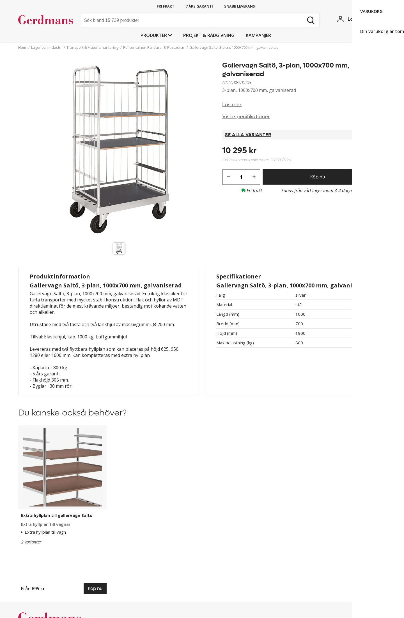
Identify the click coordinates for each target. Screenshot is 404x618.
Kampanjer (258, 35)
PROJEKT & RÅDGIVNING (209, 35)
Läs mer (232, 104)
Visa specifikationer (246, 116)
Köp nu (317, 177)
